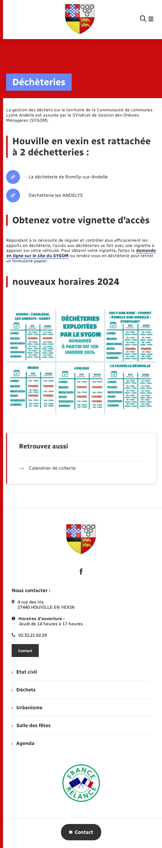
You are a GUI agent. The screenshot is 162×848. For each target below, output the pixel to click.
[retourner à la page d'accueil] (80, 19)
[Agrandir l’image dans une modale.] (81, 362)
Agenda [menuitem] (23, 743)
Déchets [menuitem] (24, 690)
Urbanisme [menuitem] (27, 708)
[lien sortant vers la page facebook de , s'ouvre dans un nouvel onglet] (81, 571)
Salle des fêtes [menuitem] (31, 725)
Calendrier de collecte (47, 468)
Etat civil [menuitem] (24, 672)
